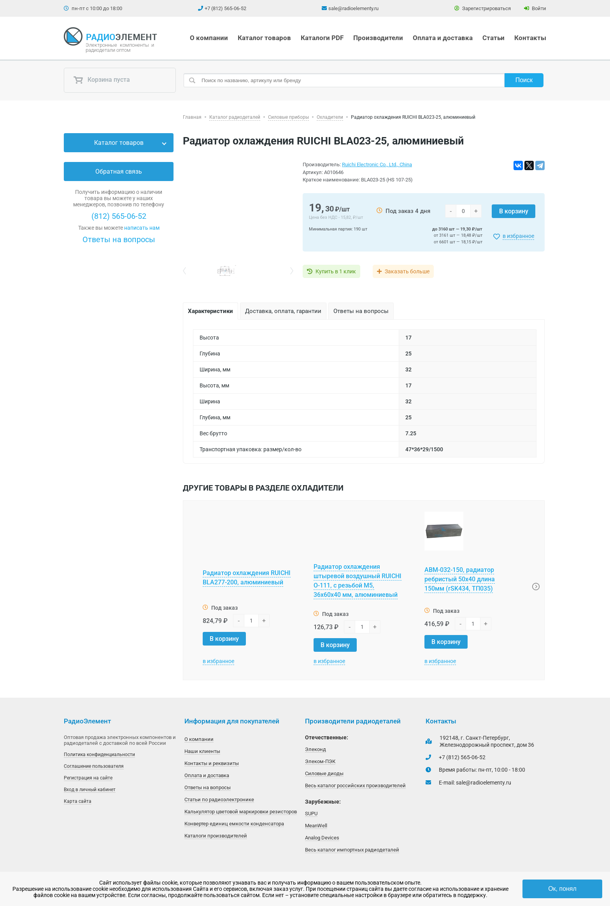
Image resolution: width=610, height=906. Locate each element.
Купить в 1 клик (336, 271)
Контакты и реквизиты (211, 763)
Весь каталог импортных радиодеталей (352, 850)
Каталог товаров (264, 38)
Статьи (493, 38)
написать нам (142, 228)
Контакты (530, 38)
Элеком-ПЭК (320, 761)
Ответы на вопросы (118, 239)
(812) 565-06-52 (118, 216)
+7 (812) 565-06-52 (225, 8)
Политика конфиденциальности (99, 754)
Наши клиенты (202, 751)
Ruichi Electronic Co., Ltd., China (377, 164)
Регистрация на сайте (88, 778)
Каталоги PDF (322, 38)
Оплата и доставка (443, 38)
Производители (378, 38)
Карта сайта (77, 801)
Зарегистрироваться (482, 8)
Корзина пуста (101, 80)
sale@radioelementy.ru (353, 8)
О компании (209, 38)
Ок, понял (562, 888)
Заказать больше (407, 271)
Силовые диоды (324, 773)
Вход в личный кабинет (90, 789)
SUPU (311, 813)
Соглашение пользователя (94, 766)
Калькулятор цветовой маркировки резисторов (240, 812)
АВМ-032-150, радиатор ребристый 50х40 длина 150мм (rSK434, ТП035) (459, 579)
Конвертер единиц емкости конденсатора (234, 824)
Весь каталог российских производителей (355, 785)
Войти (535, 8)
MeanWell (316, 826)
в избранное (518, 236)
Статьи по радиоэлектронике (219, 799)
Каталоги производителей (215, 836)
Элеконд (315, 749)
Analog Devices (322, 838)
